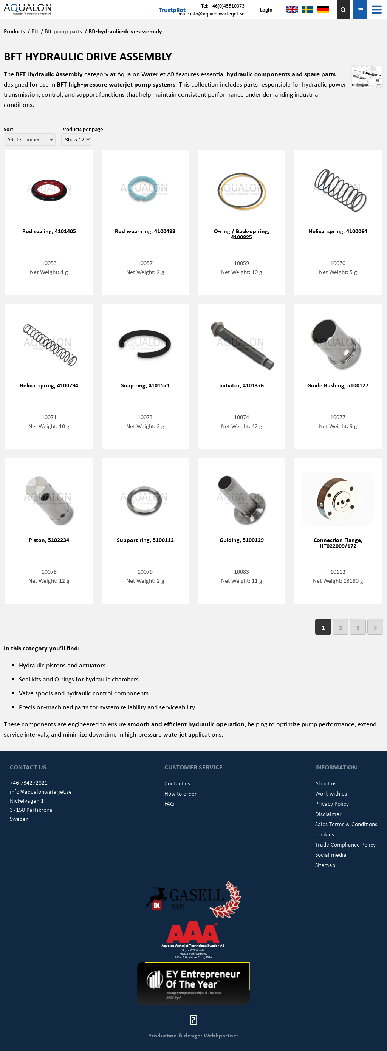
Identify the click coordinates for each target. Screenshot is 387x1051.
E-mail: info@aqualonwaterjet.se (209, 13)
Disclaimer (328, 814)
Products (14, 31)
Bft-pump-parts (63, 31)
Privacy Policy (332, 803)
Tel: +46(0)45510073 (223, 5)
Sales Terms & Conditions (346, 824)
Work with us (331, 793)
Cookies (324, 834)
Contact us (177, 783)
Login (266, 9)
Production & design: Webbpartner (193, 1035)
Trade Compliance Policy (345, 844)
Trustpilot (172, 9)
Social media (331, 854)
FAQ (169, 803)
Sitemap (325, 865)
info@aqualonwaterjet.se (41, 791)
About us (325, 783)
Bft (35, 31)
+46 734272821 (29, 782)
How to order (180, 793)
